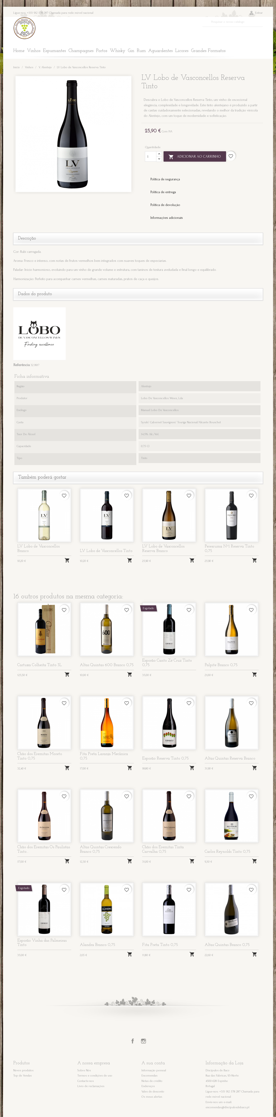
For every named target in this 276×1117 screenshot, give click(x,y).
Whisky (117, 51)
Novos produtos (23, 1070)
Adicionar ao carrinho (194, 157)
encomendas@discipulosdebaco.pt (227, 1107)
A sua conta (153, 1063)
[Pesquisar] (232, 22)
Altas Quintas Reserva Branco (230, 758)
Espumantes (54, 51)
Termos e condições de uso (94, 1075)
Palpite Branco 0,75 (221, 665)
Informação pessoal (153, 1070)
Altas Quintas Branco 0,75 (227, 945)
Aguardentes (160, 51)
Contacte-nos (85, 1081)
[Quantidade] (150, 156)
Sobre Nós (84, 1070)
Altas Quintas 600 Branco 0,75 (107, 665)
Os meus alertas (151, 1096)
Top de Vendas (22, 1075)
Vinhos (33, 51)
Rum (141, 51)
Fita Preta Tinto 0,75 (160, 945)
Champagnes (81, 51)
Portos (101, 51)
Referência (21, 365)
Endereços (148, 1086)
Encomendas (149, 1075)
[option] (74, 134)
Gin (131, 51)
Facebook (132, 1041)
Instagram (143, 1041)
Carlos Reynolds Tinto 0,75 (227, 852)
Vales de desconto (152, 1091)
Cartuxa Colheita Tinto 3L (39, 665)
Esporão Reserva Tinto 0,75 (165, 758)
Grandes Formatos (208, 51)
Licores (181, 51)
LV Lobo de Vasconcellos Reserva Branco (163, 548)
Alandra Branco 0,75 (97, 945)
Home (19, 51)
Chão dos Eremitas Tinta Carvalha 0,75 (163, 849)
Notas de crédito (151, 1081)
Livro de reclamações (90, 1086)
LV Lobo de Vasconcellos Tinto (106, 551)
